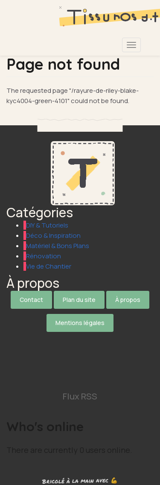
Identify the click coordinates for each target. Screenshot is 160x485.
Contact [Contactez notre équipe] (31, 300)
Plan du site (79, 300)
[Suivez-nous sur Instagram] (80, 365)
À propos (127, 300)
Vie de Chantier (48, 266)
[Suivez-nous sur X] (80, 339)
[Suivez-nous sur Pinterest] (80, 377)
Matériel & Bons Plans (57, 245)
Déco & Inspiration (53, 235)
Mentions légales (80, 323)
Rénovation (43, 255)
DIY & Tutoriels (47, 225)
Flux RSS (80, 396)
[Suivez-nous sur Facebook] (80, 352)
